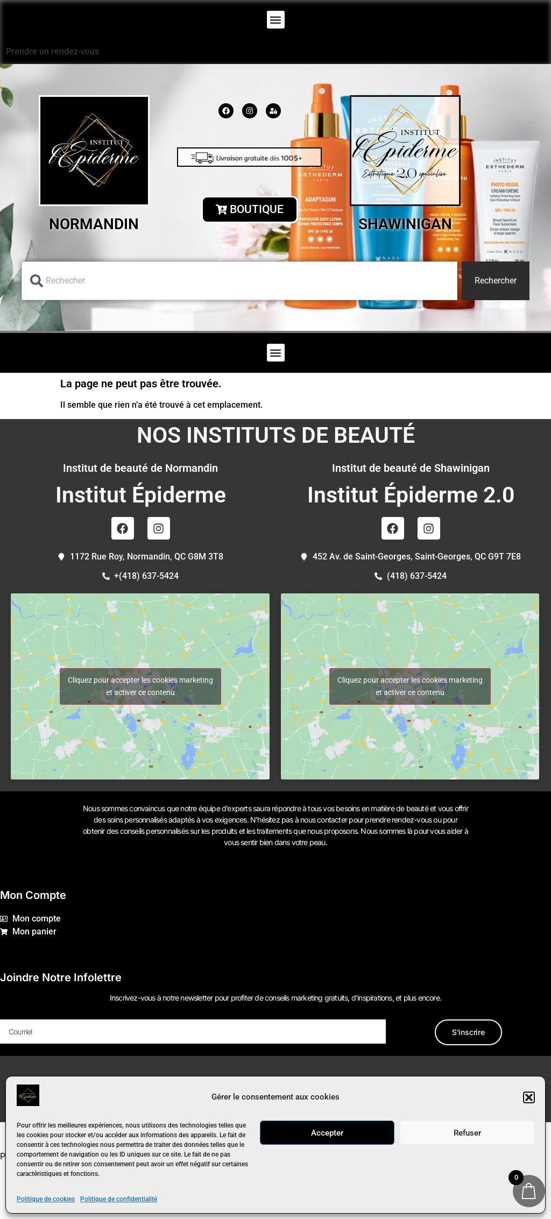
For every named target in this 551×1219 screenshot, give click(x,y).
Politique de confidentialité (118, 1199)
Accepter (327, 1133)
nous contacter (323, 819)
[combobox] (239, 280)
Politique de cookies (46, 1199)
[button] (529, 1097)
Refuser (467, 1133)
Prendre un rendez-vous (52, 51)
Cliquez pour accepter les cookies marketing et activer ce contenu (140, 686)
